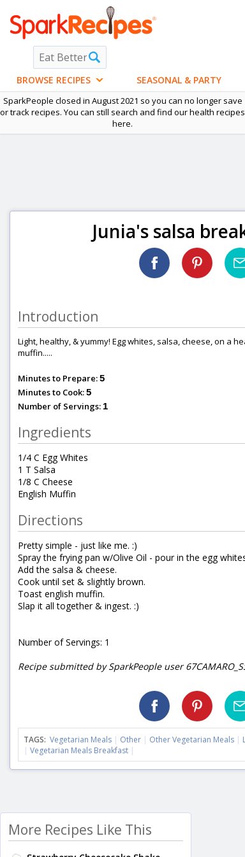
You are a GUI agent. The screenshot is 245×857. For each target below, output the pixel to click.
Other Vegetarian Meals (191, 739)
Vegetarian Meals (81, 739)
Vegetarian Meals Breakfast (79, 750)
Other (130, 739)
